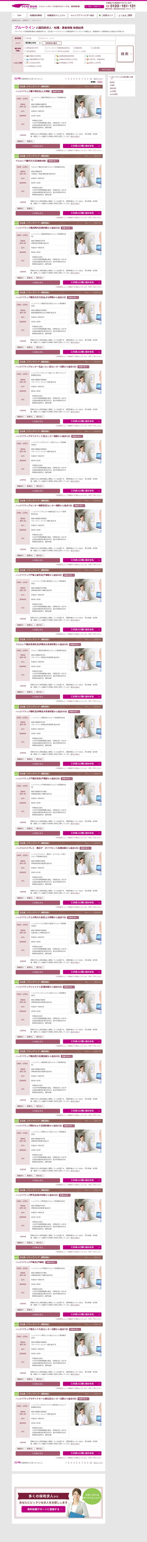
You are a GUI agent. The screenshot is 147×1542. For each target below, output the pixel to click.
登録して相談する (94, 6)
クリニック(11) (79, 51)
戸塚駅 (112, 85)
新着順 (93, 82)
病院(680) (77, 48)
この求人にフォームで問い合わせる (82, 146)
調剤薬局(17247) (31, 48)
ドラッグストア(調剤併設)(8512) (57, 48)
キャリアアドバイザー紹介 (82, 15)
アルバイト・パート (46, 38)
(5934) (95, 59)
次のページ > (98, 79)
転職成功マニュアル (56, 15)
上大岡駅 (113, 91)
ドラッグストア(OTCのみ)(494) (57, 51)
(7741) (66, 59)
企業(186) (95, 48)
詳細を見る (38, 146)
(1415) (33, 66)
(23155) (93, 63)
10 (91, 79)
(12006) (93, 56)
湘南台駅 (113, 88)
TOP (19, 15)
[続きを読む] (75, 136)
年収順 (99, 82)
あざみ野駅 (114, 94)
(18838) (64, 56)
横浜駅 (112, 82)
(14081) (33, 56)
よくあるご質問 (125, 15)
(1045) (32, 63)
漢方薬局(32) (30, 51)
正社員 (28, 38)
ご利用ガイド (107, 15)
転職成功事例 (36, 15)
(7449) (64, 63)
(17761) (34, 59)
